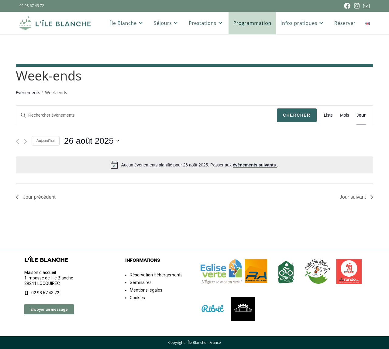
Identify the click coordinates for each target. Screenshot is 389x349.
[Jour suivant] (25, 141)
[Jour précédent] (17, 141)
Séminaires (141, 282)
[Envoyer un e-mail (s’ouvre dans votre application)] (365, 6)
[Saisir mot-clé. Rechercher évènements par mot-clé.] (146, 115)
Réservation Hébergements (156, 274)
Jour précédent (36, 197)
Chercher (297, 115)
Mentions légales (146, 290)
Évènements (28, 92)
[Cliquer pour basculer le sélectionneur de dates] (92, 141)
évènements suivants (255, 165)
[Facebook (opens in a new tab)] (347, 6)
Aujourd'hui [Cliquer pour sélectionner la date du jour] (45, 141)
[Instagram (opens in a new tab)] (356, 6)
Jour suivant (356, 197)
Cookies (137, 297)
